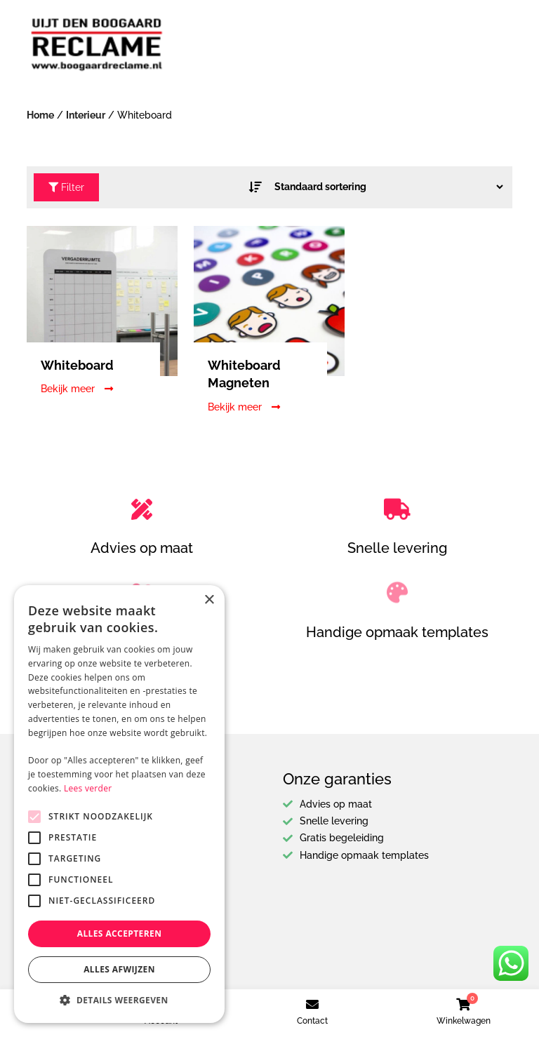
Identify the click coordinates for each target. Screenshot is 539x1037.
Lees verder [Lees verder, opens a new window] (88, 788)
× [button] (209, 600)
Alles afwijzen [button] (119, 969)
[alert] (119, 804)
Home (40, 115)
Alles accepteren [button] (119, 933)
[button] (119, 1000)
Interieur (85, 115)
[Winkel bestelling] (385, 186)
